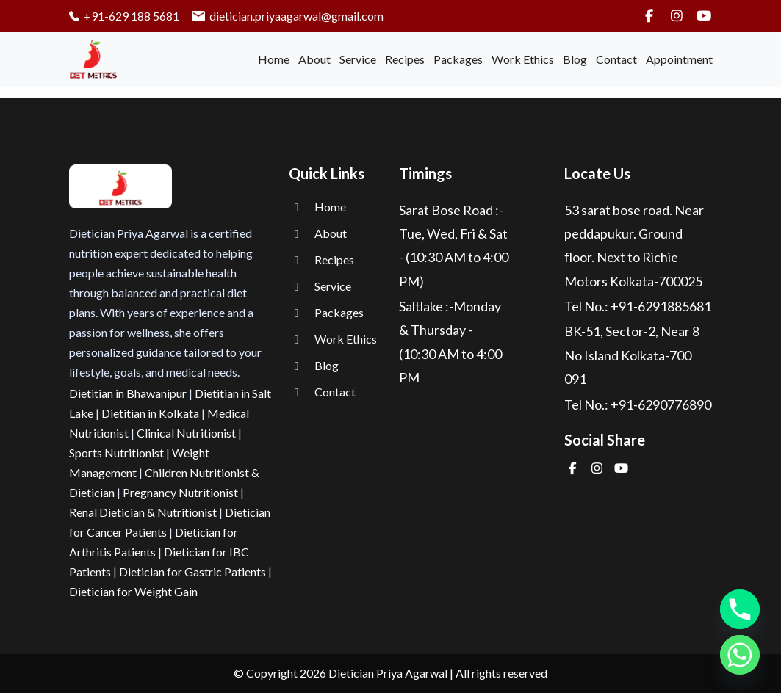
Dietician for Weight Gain (133, 591)
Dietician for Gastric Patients (192, 571)
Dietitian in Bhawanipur (128, 393)
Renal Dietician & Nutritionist (143, 512)
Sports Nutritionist (116, 453)
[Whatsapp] (740, 655)
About (314, 59)
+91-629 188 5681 (124, 16)
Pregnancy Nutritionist (180, 492)
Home (273, 59)
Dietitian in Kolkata (150, 413)
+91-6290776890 (661, 404)
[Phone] (740, 609)
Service (357, 59)
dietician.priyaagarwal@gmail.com (288, 16)
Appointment (679, 59)
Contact (616, 59)
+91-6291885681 (661, 306)
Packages (458, 59)
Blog (575, 59)
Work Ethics (523, 59)
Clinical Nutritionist (186, 433)
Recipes (405, 59)
